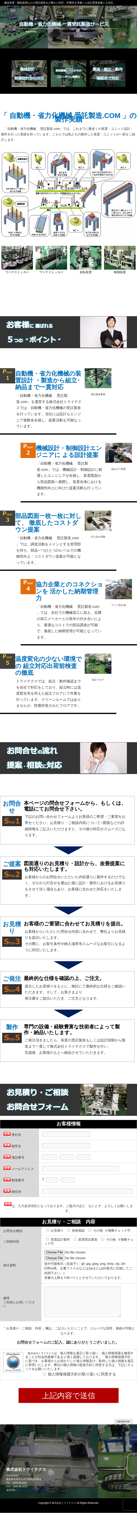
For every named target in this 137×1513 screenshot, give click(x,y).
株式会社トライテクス (64, 1503)
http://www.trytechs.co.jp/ (32, 1490)
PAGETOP (123, 1421)
